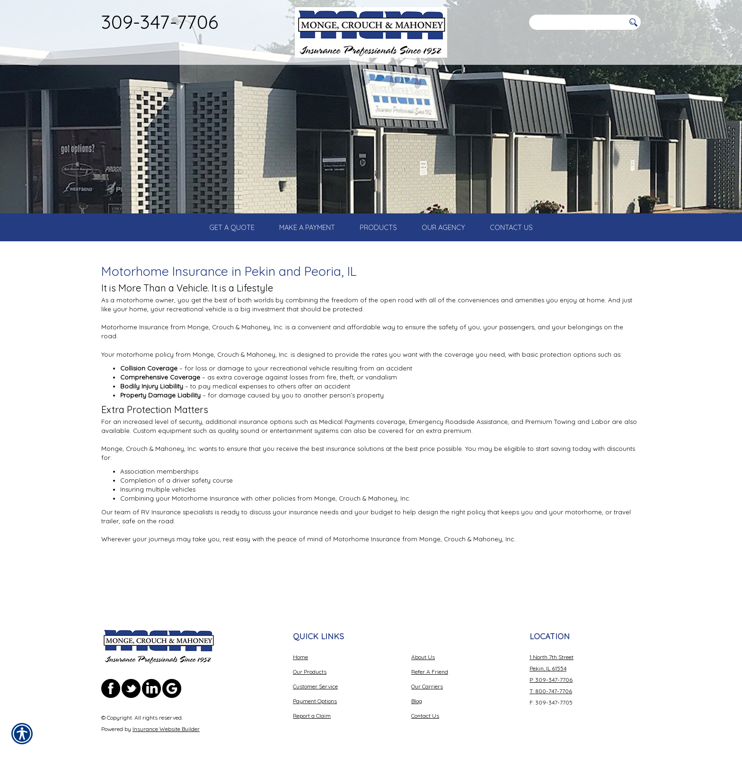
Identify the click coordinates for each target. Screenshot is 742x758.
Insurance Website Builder (166, 716)
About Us (423, 644)
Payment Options (315, 688)
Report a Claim (312, 703)
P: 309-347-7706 (551, 667)
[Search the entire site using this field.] (577, 22)
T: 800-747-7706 (551, 678)
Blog (416, 688)
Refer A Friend (429, 659)
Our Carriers (427, 674)
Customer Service (315, 674)
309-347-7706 (159, 22)
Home (300, 644)
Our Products (310, 659)
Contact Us (425, 703)
